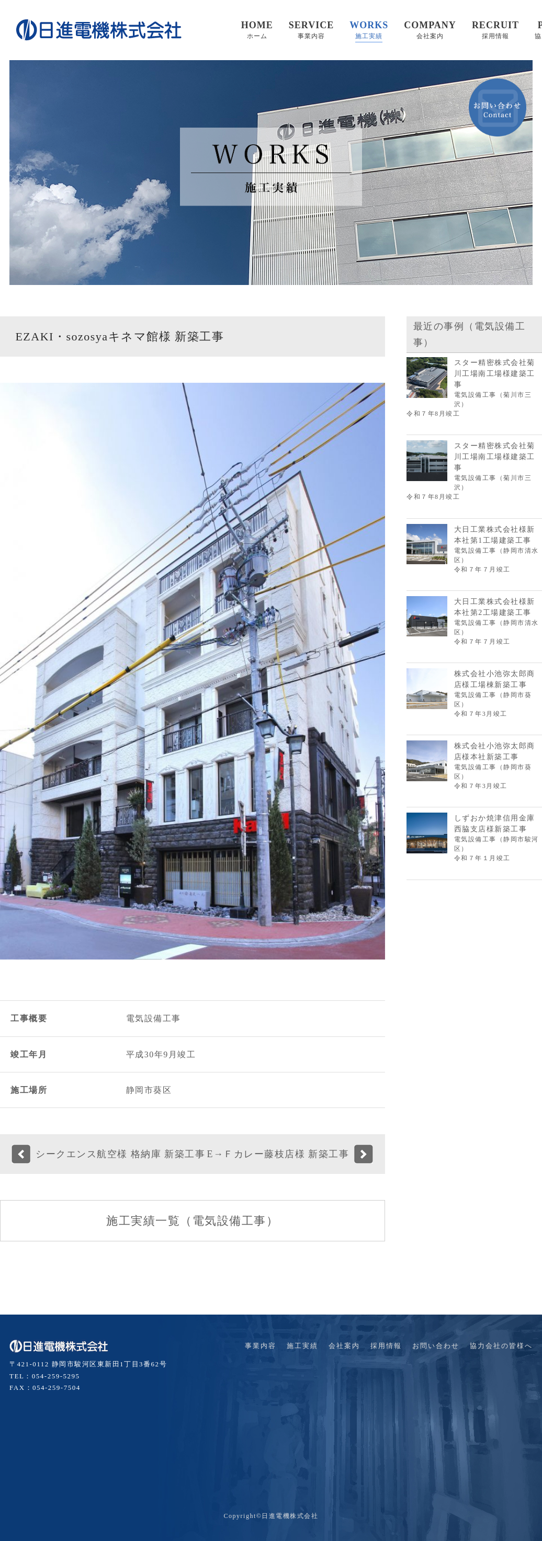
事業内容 (260, 1346)
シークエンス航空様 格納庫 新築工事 (120, 1154)
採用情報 (386, 1346)
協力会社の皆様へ (501, 1346)
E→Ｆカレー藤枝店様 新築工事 (278, 1154)
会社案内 (344, 1346)
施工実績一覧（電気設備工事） (192, 1220)
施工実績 (302, 1346)
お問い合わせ (435, 1346)
